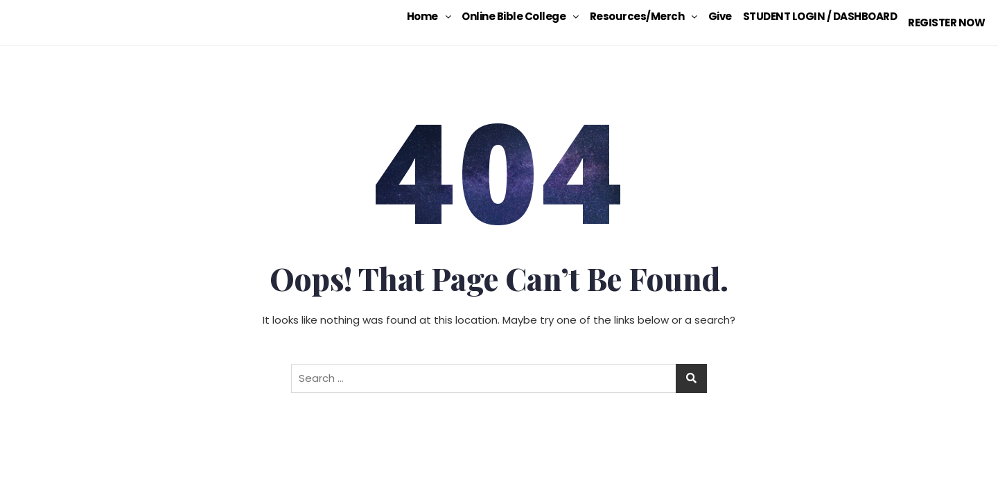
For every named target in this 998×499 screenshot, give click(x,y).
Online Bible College (511, 16)
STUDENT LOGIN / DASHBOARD (811, 16)
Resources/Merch (634, 16)
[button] (420, 16)
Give (711, 16)
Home (420, 16)
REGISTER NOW (942, 16)
